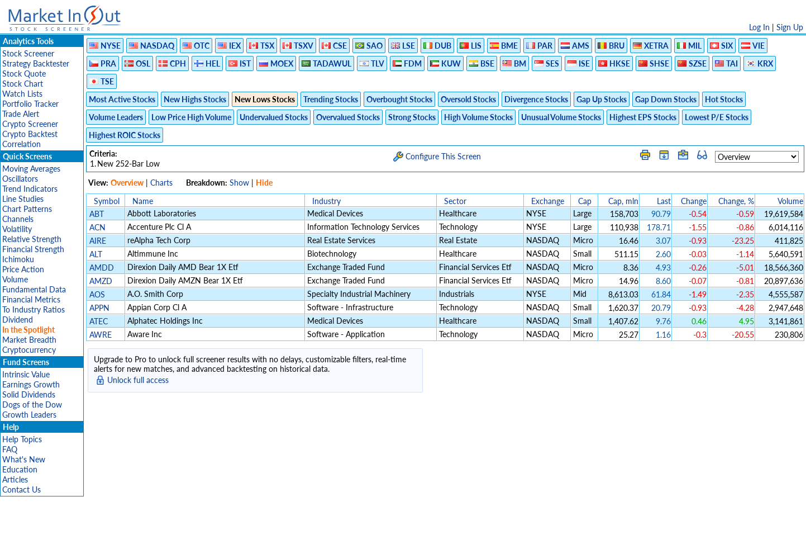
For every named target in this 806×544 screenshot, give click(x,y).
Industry (326, 201)
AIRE (97, 240)
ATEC (98, 321)
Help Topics (22, 439)
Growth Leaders (29, 414)
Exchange (547, 201)
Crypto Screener (30, 124)
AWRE (100, 334)
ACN (97, 227)
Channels (18, 219)
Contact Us (21, 489)
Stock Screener (28, 53)
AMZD (100, 281)
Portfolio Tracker (30, 103)
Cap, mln (623, 201)
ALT (95, 254)
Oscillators (20, 178)
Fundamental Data (34, 289)
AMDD (101, 267)
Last (664, 201)
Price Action (23, 269)
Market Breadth (29, 339)
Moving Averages (31, 168)
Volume (15, 279)
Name (142, 201)
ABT (96, 214)
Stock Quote (24, 73)
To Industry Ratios (33, 309)
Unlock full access (138, 380)
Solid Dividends (28, 394)
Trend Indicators (30, 188)
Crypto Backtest (30, 134)
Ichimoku (18, 259)
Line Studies (23, 199)
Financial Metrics (31, 299)
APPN (99, 308)
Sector (455, 201)
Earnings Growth (31, 384)
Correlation (21, 144)
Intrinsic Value (26, 374)
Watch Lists (22, 93)
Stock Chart (22, 83)
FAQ (9, 449)
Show (239, 182)
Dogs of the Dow (32, 404)
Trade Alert (20, 114)
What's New (23, 459)
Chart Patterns (27, 209)
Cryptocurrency (29, 349)
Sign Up (789, 27)
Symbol (107, 201)
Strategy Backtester (35, 63)
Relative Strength (31, 239)
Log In (759, 27)
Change (694, 201)
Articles (15, 479)
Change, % (736, 201)
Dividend (17, 319)
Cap (585, 201)
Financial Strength (33, 249)
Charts (161, 182)
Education (19, 469)
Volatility (17, 229)
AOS (97, 294)
